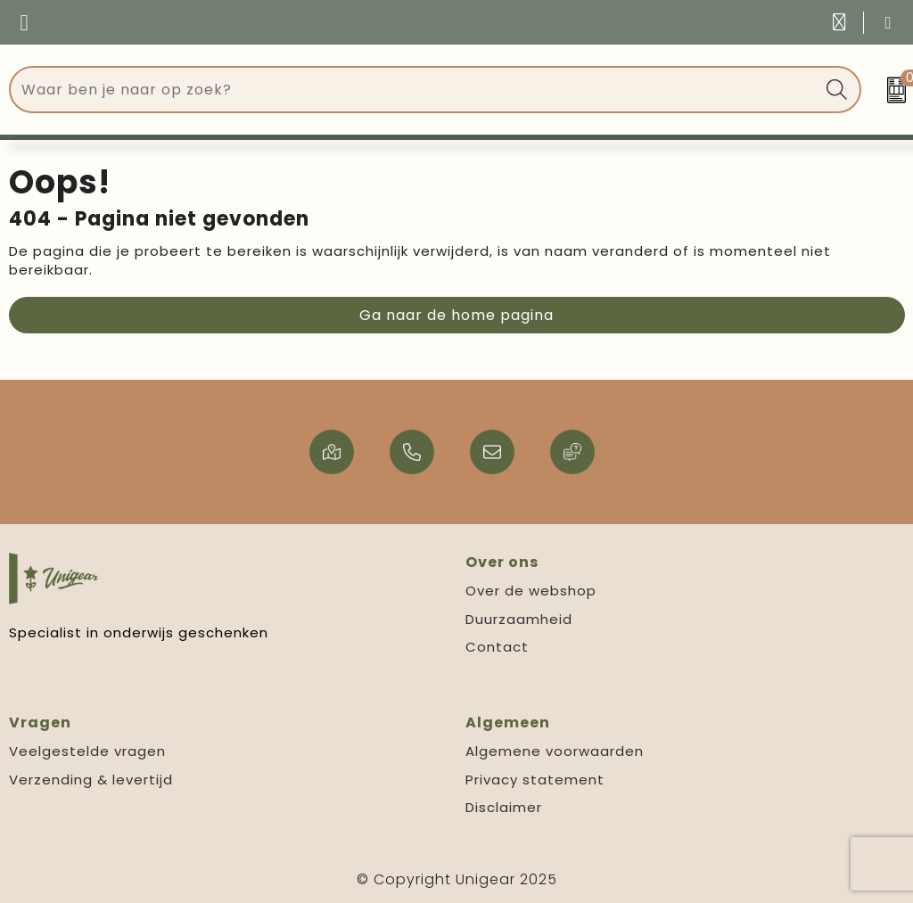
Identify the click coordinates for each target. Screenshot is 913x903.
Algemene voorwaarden (554, 751)
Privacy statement (535, 779)
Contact (497, 646)
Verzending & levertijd (91, 779)
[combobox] (415, 89)
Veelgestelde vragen (87, 751)
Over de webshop (530, 590)
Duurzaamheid (518, 619)
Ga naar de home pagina (456, 315)
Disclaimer (503, 807)
